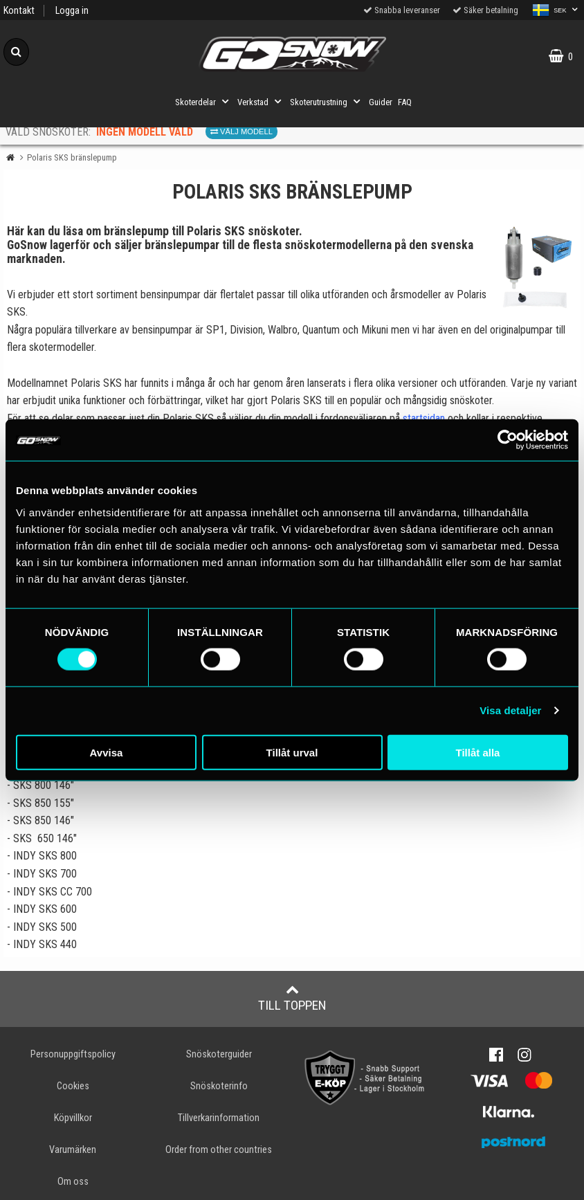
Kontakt (19, 11)
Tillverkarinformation (218, 1118)
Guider (380, 102)
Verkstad (260, 102)
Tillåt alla (478, 752)
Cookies (73, 1086)
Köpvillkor (73, 1118)
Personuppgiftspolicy (73, 1054)
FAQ (405, 102)
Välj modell (241, 131)
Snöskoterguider (219, 1054)
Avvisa (106, 752)
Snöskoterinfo (219, 1086)
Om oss (73, 1182)
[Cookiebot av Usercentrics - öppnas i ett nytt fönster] (507, 440)
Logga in (72, 11)
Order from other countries (218, 1150)
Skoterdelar (203, 102)
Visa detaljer (510, 710)
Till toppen (292, 998)
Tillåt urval (292, 752)
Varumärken (72, 1150)
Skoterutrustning (326, 102)
